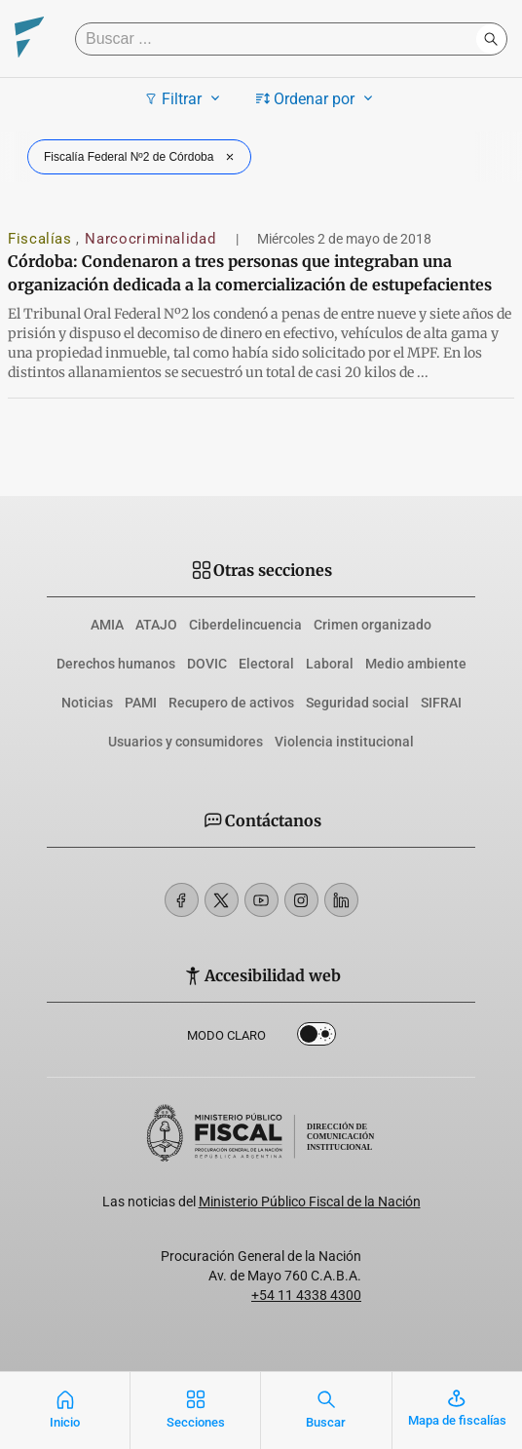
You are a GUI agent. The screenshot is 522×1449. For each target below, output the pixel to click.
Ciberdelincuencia (245, 624)
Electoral (266, 663)
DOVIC (207, 663)
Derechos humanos (115, 663)
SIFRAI (441, 702)
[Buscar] (280, 39)
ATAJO (156, 624)
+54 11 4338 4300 (306, 1295)
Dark (316, 1038)
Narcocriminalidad (152, 239)
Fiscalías (42, 239)
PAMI (141, 702)
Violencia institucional (344, 741)
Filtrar (184, 98)
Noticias (87, 702)
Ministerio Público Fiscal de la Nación (310, 1201)
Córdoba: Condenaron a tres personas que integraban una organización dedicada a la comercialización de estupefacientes (250, 272)
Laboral (330, 663)
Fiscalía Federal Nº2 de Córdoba (141, 157)
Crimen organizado (372, 624)
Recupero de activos (231, 702)
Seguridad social (357, 702)
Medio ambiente (415, 663)
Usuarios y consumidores (185, 741)
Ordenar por (317, 98)
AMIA (107, 624)
